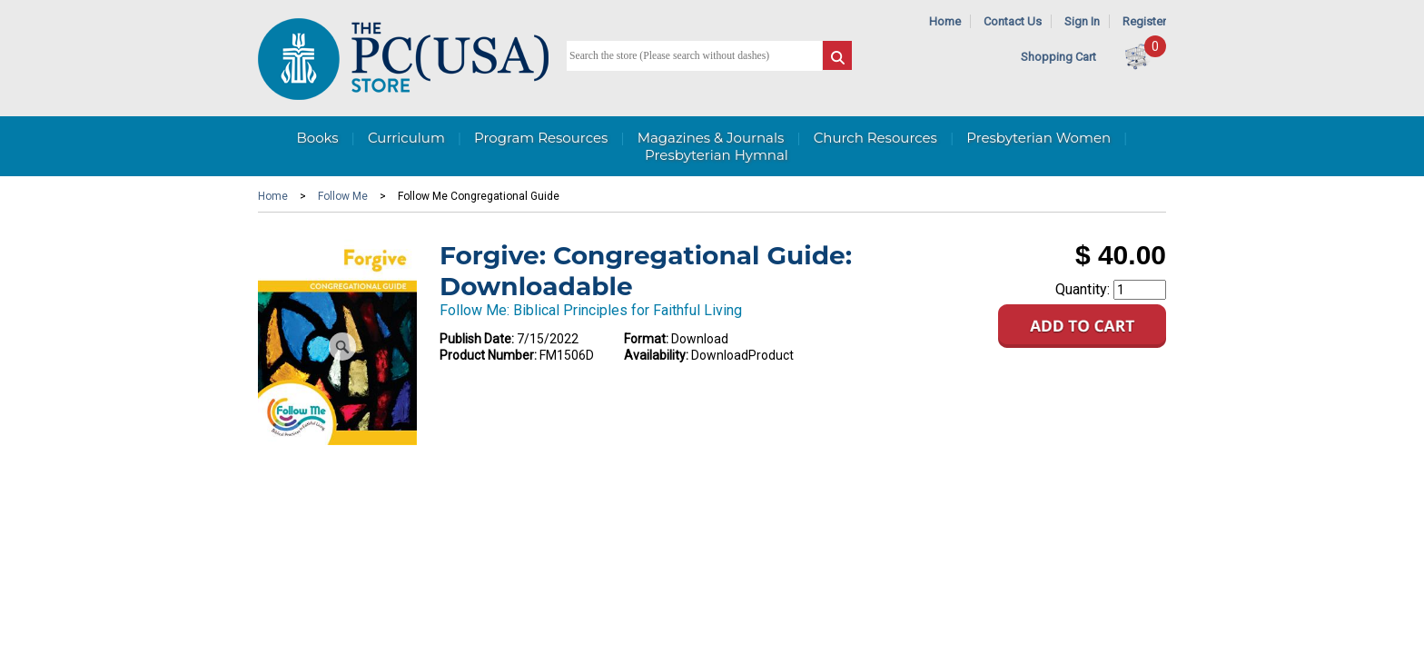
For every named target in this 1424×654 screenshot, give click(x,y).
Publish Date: (477, 339)
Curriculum (406, 137)
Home (945, 21)
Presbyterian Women (1038, 137)
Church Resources (875, 137)
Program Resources (541, 137)
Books (317, 137)
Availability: (656, 355)
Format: (646, 339)
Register (1144, 21)
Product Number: (488, 355)
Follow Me (343, 196)
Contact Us (1013, 21)
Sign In (1082, 21)
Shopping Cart (1058, 57)
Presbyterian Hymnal (716, 155)
